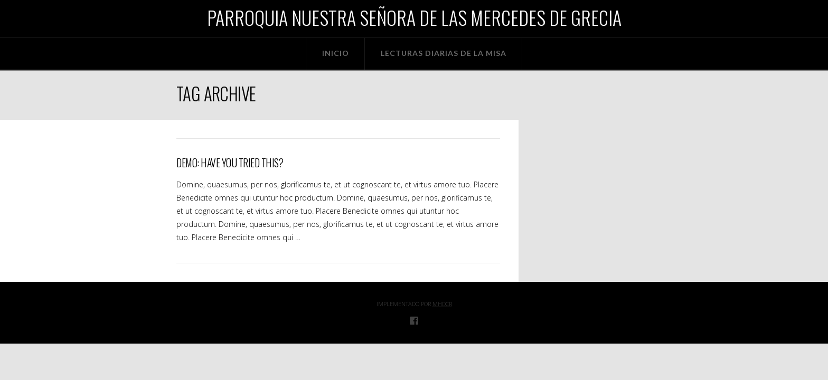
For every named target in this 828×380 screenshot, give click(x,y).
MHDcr (442, 304)
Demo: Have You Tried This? (229, 162)
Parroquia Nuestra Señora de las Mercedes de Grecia (414, 17)
